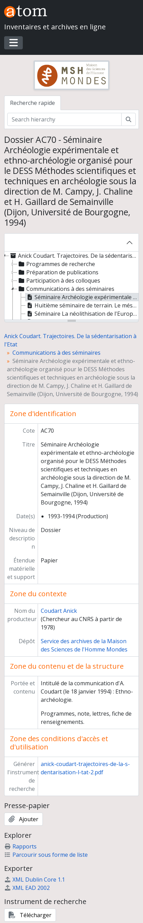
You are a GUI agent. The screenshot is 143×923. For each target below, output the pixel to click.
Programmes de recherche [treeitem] (56, 264)
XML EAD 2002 (27, 888)
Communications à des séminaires (56, 352)
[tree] (71, 286)
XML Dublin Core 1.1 (34, 879)
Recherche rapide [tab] (32, 103)
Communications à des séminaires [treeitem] (65, 289)
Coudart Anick (59, 611)
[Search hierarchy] (64, 119)
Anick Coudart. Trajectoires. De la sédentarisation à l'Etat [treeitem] (73, 256)
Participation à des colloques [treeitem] (58, 280)
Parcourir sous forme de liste (46, 854)
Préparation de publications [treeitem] (57, 272)
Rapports (20, 846)
